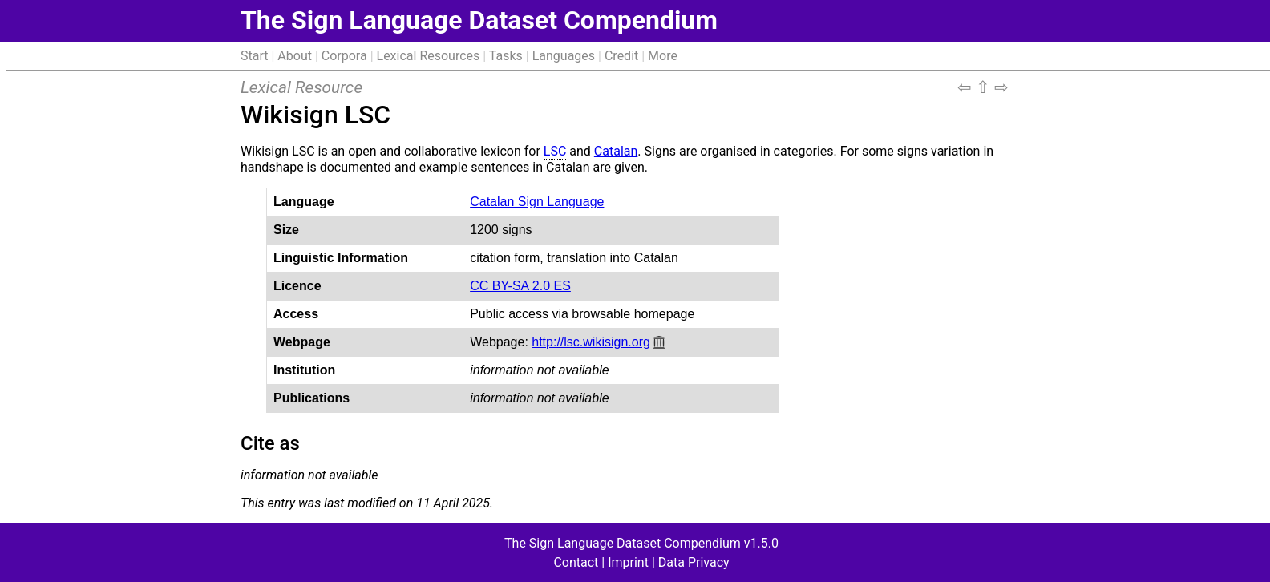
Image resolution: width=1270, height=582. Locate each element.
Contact (575, 562)
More (662, 55)
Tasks (506, 55)
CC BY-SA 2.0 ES (520, 286)
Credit (621, 55)
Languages (563, 55)
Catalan (615, 151)
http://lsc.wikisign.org (591, 342)
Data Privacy (694, 562)
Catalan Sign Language (537, 201)
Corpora (344, 55)
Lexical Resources (428, 55)
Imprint (628, 562)
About (294, 55)
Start (254, 55)
